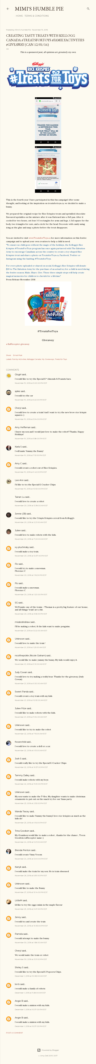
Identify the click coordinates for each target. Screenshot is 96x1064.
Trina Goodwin (22, 831)
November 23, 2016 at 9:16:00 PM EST (31, 823)
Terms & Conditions (35, 16)
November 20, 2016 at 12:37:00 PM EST (31, 556)
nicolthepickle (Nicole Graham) (30, 655)
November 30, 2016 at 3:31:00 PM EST (31, 959)
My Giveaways (48, 359)
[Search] (88, 8)
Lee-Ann (19, 480)
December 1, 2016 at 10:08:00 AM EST (31, 976)
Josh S (18, 758)
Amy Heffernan (23, 427)
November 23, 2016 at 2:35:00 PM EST (31, 803)
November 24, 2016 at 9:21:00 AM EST (31, 842)
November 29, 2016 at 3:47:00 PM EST (31, 909)
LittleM (18, 900)
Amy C (18, 463)
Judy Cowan (21, 672)
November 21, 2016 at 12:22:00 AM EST (31, 630)
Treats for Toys (61, 359)
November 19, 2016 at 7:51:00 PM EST (30, 455)
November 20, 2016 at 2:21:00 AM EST (31, 522)
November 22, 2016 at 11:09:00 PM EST (31, 784)
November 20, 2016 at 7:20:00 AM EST (31, 539)
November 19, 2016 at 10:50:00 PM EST (31, 489)
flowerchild (20, 742)
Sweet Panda (22, 691)
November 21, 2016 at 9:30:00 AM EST (31, 683)
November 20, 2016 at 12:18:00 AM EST (31, 505)
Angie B (19, 1001)
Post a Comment (14, 1033)
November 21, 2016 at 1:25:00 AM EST (30, 647)
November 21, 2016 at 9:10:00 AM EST (30, 664)
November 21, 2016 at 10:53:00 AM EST (31, 700)
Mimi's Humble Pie (39, 8)
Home (18, 16)
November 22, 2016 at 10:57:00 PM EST (31, 767)
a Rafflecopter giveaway (17, 344)
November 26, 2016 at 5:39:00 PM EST (31, 875)
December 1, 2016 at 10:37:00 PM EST (30, 1009)
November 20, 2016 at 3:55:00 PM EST (31, 614)
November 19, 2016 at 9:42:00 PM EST (31, 472)
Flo (16, 564)
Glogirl (18, 374)
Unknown (20, 638)
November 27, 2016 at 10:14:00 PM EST (31, 892)
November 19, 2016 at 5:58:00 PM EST (30, 438)
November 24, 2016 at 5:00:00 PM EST (31, 859)
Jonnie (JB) (20, 513)
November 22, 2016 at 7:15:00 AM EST (30, 734)
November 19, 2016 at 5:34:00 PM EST (31, 419)
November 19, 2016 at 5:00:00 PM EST (31, 383)
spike (17, 391)
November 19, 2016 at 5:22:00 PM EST (30, 400)
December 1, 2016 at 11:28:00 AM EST (30, 993)
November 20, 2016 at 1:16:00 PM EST (30, 575)
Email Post (17, 355)
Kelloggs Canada (34, 359)
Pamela (19, 934)
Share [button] (8, 355)
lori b (17, 984)
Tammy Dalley (22, 775)
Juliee (18, 530)
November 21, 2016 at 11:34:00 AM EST (31, 717)
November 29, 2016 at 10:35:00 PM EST (31, 926)
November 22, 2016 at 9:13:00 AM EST (31, 750)
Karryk (18, 867)
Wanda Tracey (22, 811)
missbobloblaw (22, 622)
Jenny (18, 917)
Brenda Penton (23, 850)
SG (16, 602)
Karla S (18, 446)
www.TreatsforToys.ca (39, 238)
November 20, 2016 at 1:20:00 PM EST (31, 594)
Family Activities (19, 359)
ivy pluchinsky (22, 547)
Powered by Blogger (48, 1050)
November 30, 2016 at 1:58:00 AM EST (31, 942)
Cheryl (18, 408)
